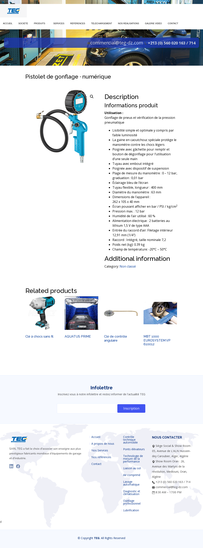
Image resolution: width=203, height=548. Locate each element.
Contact (96, 464)
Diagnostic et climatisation (131, 492)
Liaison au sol (132, 468)
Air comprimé (131, 475)
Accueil (95, 437)
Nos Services (99, 450)
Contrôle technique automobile (130, 440)
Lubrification (131, 510)
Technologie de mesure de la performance (133, 459)
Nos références (101, 457)
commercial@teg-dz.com (116, 42)
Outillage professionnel (132, 502)
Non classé (128, 266)
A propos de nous (102, 443)
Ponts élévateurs (134, 449)
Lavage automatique (131, 483)
